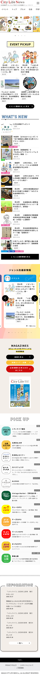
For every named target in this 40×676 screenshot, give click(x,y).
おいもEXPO (17, 544)
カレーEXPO (17, 507)
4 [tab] (25, 36)
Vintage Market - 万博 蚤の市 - (24, 493)
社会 (30, 9)
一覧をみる (31, 326)
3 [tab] (22, 36)
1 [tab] (15, 36)
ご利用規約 (20, 668)
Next (35, 24)
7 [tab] (28, 333)
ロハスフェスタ (18, 467)
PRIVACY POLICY (11, 665)
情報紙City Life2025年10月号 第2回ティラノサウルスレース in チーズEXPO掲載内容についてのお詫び (19, 603)
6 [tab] (25, 333)
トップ (14, 9)
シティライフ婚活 (18, 429)
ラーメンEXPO (17, 532)
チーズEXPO (16, 519)
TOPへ (20, 660)
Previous (4, 24)
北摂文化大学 (17, 443)
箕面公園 (15, 556)
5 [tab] (22, 333)
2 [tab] (18, 36)
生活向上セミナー (18, 455)
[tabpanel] (20, 24)
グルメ (22, 9)
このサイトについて (26, 665)
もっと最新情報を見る (21, 256)
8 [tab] (31, 333)
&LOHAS (15, 481)
